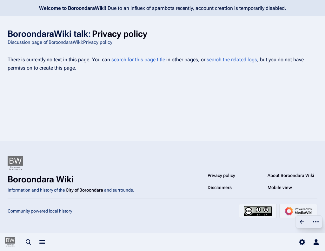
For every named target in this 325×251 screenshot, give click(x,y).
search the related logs (232, 60)
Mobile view (280, 187)
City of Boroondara (84, 190)
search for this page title (138, 60)
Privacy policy (221, 175)
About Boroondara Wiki (291, 175)
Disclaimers (220, 187)
